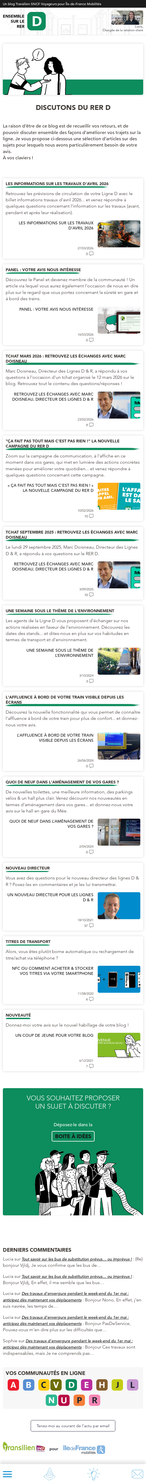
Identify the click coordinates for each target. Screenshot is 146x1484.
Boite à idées (73, 1136)
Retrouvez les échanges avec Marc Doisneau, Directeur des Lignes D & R (52, 397)
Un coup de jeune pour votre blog (54, 1035)
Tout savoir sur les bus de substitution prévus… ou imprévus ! (77, 1259)
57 (86, 925)
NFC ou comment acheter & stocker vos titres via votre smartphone (52, 971)
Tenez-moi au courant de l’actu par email (73, 1425)
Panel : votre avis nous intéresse (56, 309)
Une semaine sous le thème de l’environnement (59, 653)
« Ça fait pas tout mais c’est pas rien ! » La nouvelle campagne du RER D (50, 488)
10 (86, 516)
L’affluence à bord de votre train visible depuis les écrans (55, 738)
